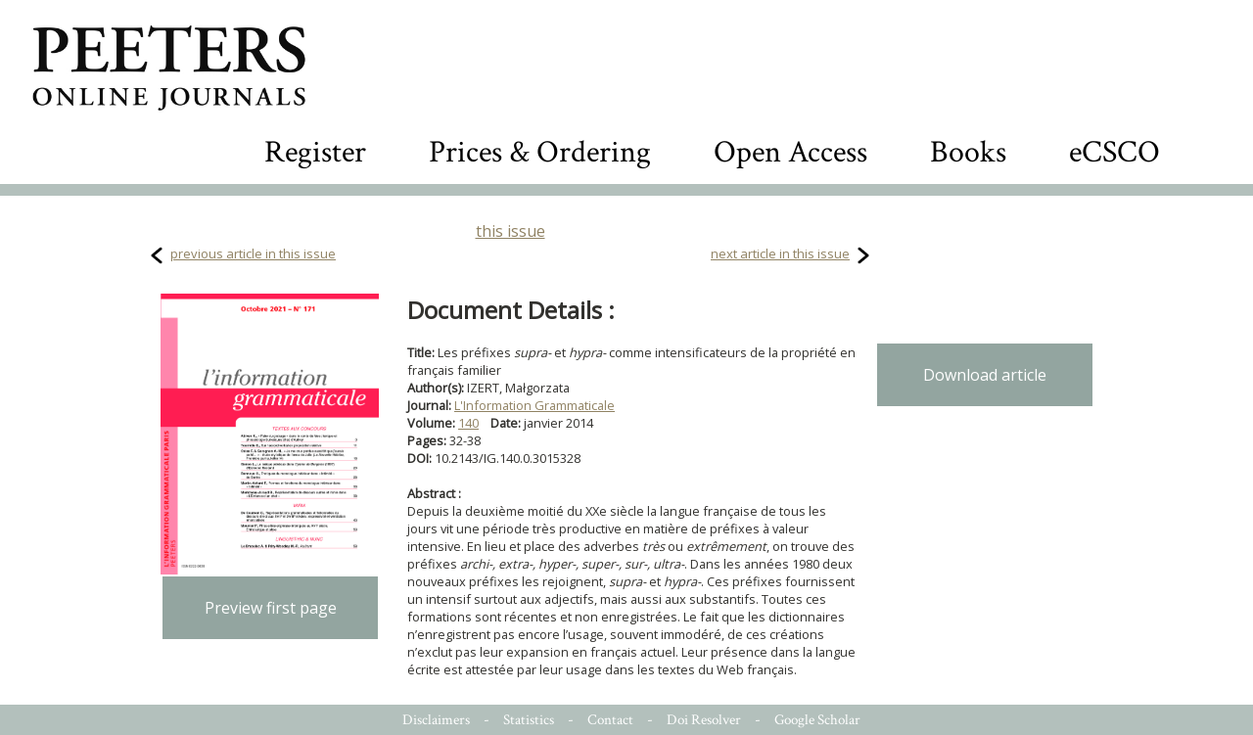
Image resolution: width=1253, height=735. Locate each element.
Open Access (790, 152)
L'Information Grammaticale (534, 405)
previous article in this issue (253, 253)
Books (968, 152)
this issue (510, 231)
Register (315, 152)
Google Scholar (817, 720)
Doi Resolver (704, 720)
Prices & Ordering (540, 152)
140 (468, 423)
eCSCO (1114, 152)
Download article (984, 375)
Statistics (528, 720)
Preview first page (271, 608)
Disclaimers (436, 720)
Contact (610, 720)
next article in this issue (780, 253)
